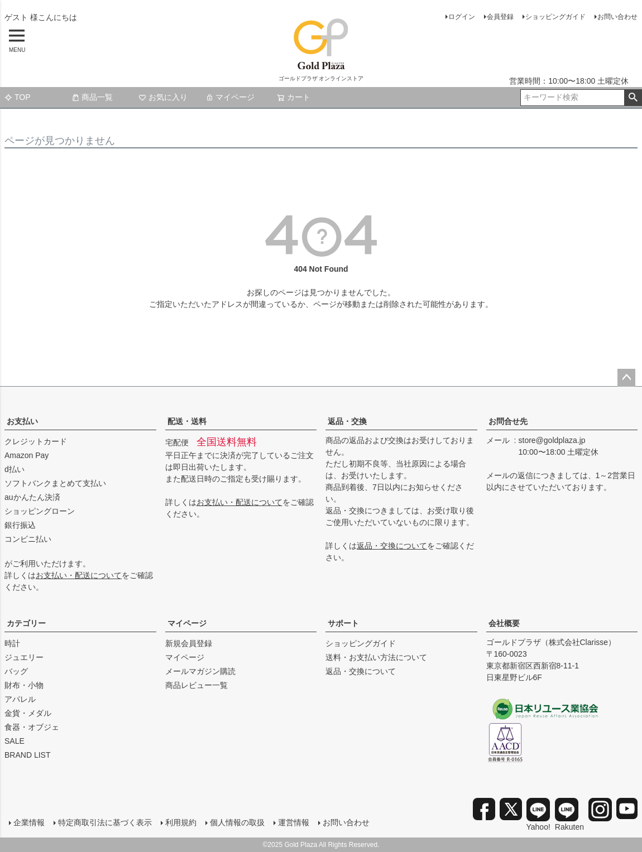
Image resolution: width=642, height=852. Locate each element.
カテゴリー (26, 623)
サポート (343, 623)
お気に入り (163, 97)
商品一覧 (92, 97)
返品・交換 (347, 421)
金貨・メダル (27, 713)
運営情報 (293, 822)
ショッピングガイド (555, 17)
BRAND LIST (27, 754)
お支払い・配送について (79, 575)
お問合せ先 (508, 421)
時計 (12, 643)
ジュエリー (24, 657)
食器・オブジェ (31, 727)
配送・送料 (187, 421)
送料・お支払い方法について (376, 657)
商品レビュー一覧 (196, 685)
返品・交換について (392, 545)
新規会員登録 (188, 643)
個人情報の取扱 (237, 822)
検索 (632, 97)
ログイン (461, 17)
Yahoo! (538, 814)
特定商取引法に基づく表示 (105, 822)
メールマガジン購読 (200, 671)
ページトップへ (626, 378)
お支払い (22, 421)
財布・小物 (24, 685)
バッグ (16, 671)
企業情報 (29, 822)
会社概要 (504, 623)
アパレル (20, 699)
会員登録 (500, 17)
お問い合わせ (617, 17)
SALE (14, 741)
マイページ (230, 97)
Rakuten (569, 814)
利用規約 (181, 822)
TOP (17, 97)
